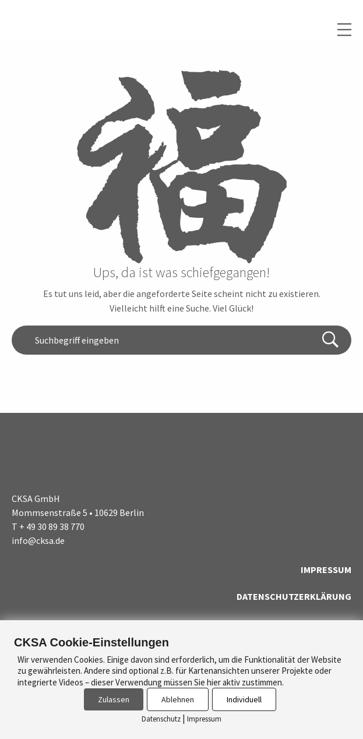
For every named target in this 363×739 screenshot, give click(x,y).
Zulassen (113, 699)
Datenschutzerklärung (294, 596)
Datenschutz (161, 719)
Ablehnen (177, 699)
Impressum (326, 569)
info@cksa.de (38, 540)
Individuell (244, 699)
